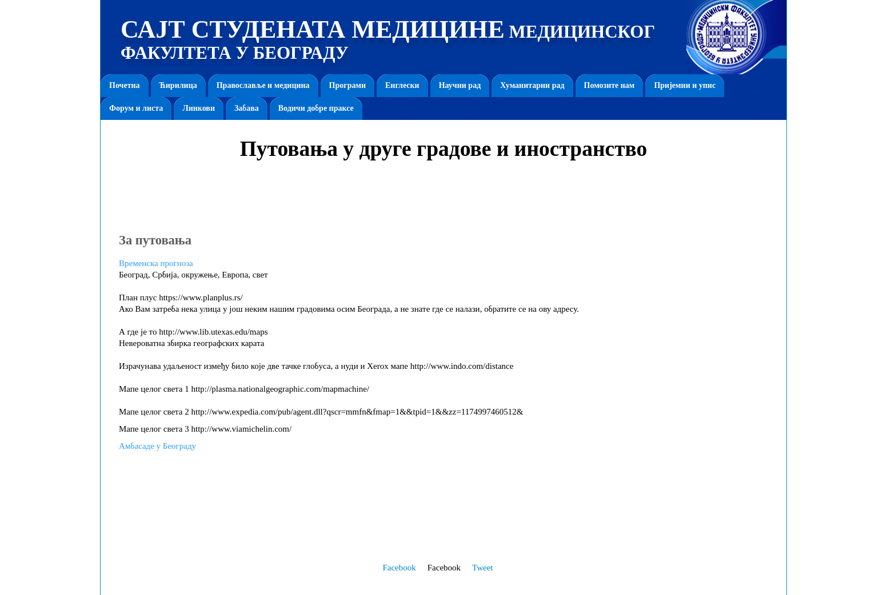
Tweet (482, 567)
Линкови (198, 108)
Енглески (402, 85)
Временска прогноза (156, 263)
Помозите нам (609, 85)
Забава (246, 108)
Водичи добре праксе (316, 108)
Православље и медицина (263, 85)
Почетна (124, 85)
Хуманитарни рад (532, 85)
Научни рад (460, 85)
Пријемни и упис (685, 85)
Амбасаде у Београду (157, 446)
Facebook (398, 567)
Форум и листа (136, 108)
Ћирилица (178, 85)
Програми (347, 85)
